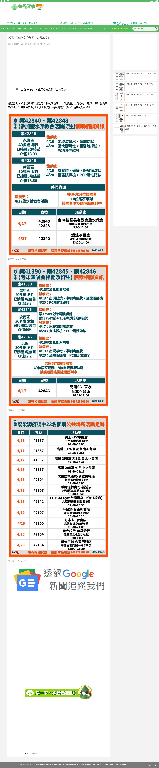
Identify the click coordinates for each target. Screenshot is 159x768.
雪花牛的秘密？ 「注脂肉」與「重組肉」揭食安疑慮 (131, 24)
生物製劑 (113, 29)
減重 (47, 29)
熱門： (106, 29)
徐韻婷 (35, 44)
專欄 (74, 29)
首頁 (3, 29)
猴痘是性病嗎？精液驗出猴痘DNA (76, 23)
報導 (8, 29)
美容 (52, 29)
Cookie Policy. (122, 764)
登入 (151, 1)
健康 (14, 29)
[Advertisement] (20, 65)
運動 (41, 29)
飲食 (36, 29)
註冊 (156, 1)
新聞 (25, 29)
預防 (19, 29)
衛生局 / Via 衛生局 (17, 259)
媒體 (80, 29)
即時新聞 (47, 44)
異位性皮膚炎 (123, 29)
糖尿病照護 (88, 29)
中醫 (30, 29)
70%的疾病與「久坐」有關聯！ (22, 23)
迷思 (69, 29)
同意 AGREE (152, 765)
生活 (63, 29)
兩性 (58, 29)
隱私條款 (42, 764)
